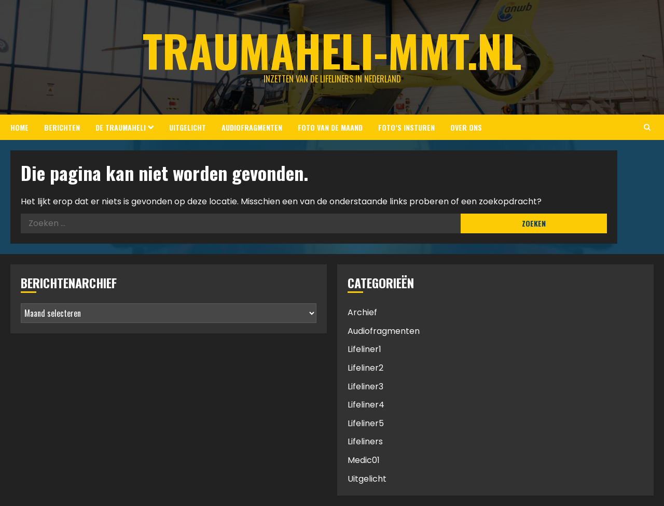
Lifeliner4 (366, 405)
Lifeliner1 (364, 349)
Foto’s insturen (406, 127)
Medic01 (364, 460)
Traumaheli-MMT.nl (332, 50)
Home (19, 127)
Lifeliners (365, 441)
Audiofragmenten (252, 127)
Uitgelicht (187, 127)
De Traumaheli (120, 127)
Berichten (62, 127)
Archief (362, 312)
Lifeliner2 (365, 368)
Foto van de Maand (330, 127)
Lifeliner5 (366, 423)
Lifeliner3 (365, 386)
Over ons (466, 127)
